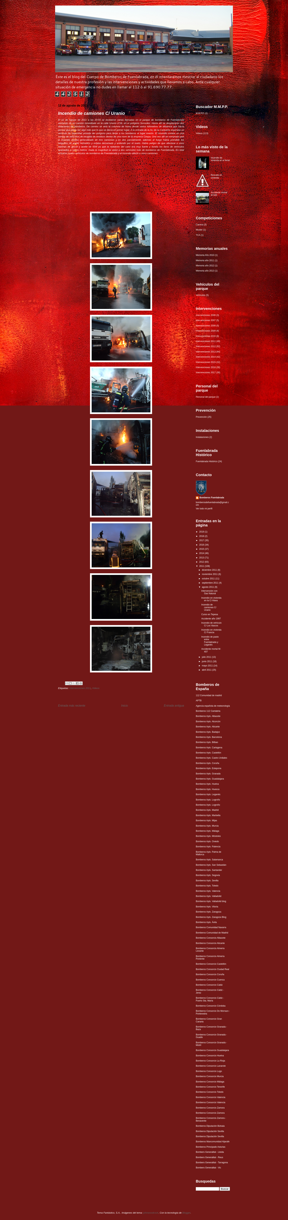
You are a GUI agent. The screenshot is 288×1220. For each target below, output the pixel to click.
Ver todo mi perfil (204, 508)
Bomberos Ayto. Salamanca (209, 859)
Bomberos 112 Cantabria (208, 711)
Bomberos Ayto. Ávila (206, 922)
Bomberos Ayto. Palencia (208, 846)
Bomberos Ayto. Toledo (207, 885)
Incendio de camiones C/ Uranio (208, 607)
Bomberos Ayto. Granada (208, 773)
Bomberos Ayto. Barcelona (209, 737)
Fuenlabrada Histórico (206, 461)
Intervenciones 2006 (206, 315)
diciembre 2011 (209, 570)
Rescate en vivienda (216, 176)
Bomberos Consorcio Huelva (210, 1055)
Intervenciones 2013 (206, 351)
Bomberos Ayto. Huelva (207, 784)
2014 (202, 553)
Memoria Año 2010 (205, 255)
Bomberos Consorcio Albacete (210, 938)
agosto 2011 (208, 587)
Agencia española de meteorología (213, 706)
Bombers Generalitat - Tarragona (212, 1162)
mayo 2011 (207, 665)
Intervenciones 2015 (206, 362)
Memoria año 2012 (205, 265)
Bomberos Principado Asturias (210, 1147)
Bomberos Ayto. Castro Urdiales (211, 758)
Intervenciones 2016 (206, 367)
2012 (202, 562)
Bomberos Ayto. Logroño (208, 799)
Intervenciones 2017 (206, 372)
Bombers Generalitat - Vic (208, 1167)
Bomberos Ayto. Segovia (208, 875)
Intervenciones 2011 (80, 688)
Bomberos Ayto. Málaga (207, 831)
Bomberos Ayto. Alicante (208, 726)
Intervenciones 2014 (206, 357)
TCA (198, 235)
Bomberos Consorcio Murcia (210, 1076)
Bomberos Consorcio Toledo (210, 1092)
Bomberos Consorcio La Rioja (210, 1060)
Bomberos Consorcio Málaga (210, 1081)
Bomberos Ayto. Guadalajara (210, 779)
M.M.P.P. (200, 113)
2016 (202, 545)
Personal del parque (205, 397)
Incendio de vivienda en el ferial (220, 159)
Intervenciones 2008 (206, 325)
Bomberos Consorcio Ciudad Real (212, 969)
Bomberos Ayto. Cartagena (209, 747)
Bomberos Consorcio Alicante (210, 943)
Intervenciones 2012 (206, 346)
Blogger (186, 1212)
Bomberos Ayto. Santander (209, 870)
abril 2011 (207, 670)
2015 (202, 549)
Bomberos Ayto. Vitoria (207, 906)
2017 (202, 540)
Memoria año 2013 (205, 270)
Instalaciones (202, 437)
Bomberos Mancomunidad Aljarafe (212, 1141)
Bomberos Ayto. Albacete (208, 716)
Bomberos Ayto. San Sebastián (211, 865)
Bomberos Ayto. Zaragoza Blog (211, 917)
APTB (198, 700)
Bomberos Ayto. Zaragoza (208, 911)
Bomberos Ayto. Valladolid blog (211, 901)
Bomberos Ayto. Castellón (208, 752)
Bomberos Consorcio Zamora (210, 1107)
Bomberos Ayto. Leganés (208, 794)
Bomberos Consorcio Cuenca (210, 979)
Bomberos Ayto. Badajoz (208, 732)
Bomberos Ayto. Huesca (207, 789)
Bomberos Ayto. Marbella (208, 815)
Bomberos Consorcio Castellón (211, 964)
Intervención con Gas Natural (209, 592)
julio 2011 (207, 657)
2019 (202, 531)
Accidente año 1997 (211, 618)
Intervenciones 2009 (206, 331)
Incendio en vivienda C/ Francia (211, 631)
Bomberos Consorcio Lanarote (211, 1066)
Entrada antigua (174, 705)
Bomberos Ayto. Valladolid (208, 896)
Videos (96, 688)
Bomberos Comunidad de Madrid (212, 932)
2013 (202, 557)
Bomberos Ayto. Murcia (207, 826)
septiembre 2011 (210, 583)
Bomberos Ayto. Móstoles (208, 836)
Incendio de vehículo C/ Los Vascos (211, 624)
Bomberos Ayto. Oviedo (207, 841)
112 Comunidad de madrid (209, 695)
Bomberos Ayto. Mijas (206, 820)
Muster (199, 229)
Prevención (201, 417)
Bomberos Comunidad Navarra (211, 927)
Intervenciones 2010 (206, 336)
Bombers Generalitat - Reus (209, 1157)
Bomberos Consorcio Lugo (209, 1071)
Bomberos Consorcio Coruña (210, 974)
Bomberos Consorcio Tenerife (210, 1087)
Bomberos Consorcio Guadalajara (212, 1050)
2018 (202, 536)
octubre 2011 (208, 578)
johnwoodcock (150, 1212)
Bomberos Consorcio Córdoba (210, 1006)
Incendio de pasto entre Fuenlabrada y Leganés (210, 641)
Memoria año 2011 (205, 260)
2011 (202, 566)
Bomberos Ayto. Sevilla (207, 880)
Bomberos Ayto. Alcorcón (208, 721)
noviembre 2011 (210, 574)
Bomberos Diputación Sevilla (210, 1131)
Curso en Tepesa (209, 614)
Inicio (124, 705)
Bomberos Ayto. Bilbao (207, 742)
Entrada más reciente (71, 705)
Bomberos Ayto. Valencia (208, 891)
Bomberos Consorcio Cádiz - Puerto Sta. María (210, 999)
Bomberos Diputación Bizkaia (210, 1126)
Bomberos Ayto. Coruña (207, 763)
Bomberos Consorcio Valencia (210, 1097)
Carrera (199, 224)
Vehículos (200, 295)
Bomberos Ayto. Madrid (207, 810)
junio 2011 (207, 661)
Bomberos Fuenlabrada (211, 497)
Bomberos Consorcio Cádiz (209, 985)
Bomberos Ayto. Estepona (208, 768)
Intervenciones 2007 (206, 320)
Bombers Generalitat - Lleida (210, 1152)
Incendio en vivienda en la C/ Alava (211, 599)
